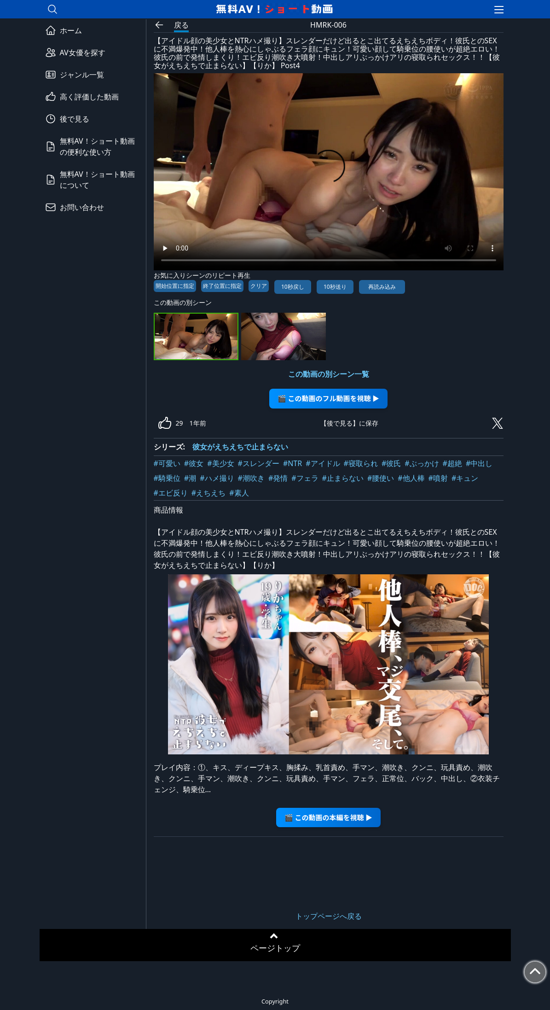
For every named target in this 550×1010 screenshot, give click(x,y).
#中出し (479, 463)
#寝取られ (361, 463)
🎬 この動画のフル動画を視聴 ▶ (328, 398)
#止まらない (343, 478)
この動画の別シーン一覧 (328, 374)
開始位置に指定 (175, 286)
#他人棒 (411, 478)
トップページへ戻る (328, 916)
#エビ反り (171, 492)
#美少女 (220, 463)
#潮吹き (251, 478)
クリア (258, 286)
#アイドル (323, 463)
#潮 (190, 478)
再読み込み (382, 287)
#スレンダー (258, 463)
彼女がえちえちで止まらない (240, 447)
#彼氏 (391, 463)
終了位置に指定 (222, 286)
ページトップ (275, 947)
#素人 (239, 492)
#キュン (465, 478)
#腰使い (380, 478)
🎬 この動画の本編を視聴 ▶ (328, 817)
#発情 (278, 478)
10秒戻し (292, 287)
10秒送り (335, 287)
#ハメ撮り (217, 478)
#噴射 (438, 478)
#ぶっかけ (422, 463)
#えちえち (208, 492)
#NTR (292, 463)
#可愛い (167, 463)
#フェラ (304, 478)
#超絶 (452, 463)
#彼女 (193, 463)
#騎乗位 (167, 478)
